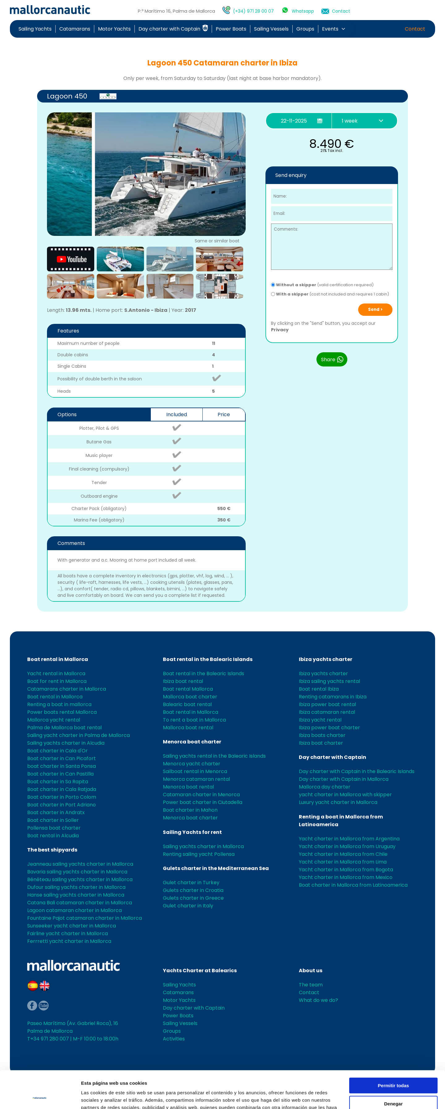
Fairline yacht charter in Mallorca (67, 933)
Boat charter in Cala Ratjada (61, 789)
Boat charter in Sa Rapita (57, 781)
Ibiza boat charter (321, 743)
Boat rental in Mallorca (57, 659)
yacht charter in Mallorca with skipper (345, 794)
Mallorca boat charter (190, 696)
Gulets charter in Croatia (193, 890)
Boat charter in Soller (53, 820)
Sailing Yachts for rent (192, 832)
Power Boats (231, 28)
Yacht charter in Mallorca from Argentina (349, 838)
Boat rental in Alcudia (53, 835)
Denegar (393, 1068)
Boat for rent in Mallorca (57, 681)
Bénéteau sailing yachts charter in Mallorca (80, 879)
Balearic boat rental (187, 704)
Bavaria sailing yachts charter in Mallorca (77, 871)
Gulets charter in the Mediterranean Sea (216, 868)
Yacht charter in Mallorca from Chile (343, 854)
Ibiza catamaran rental (327, 712)
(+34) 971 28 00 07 (253, 11)
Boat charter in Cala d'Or (57, 750)
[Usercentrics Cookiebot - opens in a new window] (40, 1097)
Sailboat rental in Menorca (195, 771)
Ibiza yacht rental (320, 719)
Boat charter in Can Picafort (61, 758)
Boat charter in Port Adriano (61, 804)
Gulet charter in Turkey (191, 882)
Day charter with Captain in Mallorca (343, 779)
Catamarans (74, 28)
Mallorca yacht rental (53, 719)
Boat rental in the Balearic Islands (207, 659)
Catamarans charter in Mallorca (66, 689)
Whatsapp (303, 11)
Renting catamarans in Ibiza (333, 696)
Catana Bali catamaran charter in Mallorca (79, 902)
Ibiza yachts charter (325, 659)
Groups (305, 28)
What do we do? (318, 1000)
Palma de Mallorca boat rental (64, 727)
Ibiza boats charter (322, 735)
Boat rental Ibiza (319, 689)
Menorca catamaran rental (196, 779)
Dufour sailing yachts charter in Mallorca (76, 887)
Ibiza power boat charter (329, 727)
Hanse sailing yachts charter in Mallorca (75, 894)
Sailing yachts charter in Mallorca (203, 846)
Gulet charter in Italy (188, 905)
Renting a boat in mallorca (59, 704)
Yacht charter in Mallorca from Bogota (346, 869)
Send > (375, 309)
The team (311, 984)
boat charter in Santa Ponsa (61, 766)
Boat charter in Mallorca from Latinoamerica (353, 885)
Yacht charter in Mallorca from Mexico (345, 877)
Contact (341, 11)
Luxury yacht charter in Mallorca (338, 802)
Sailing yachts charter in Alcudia (65, 743)
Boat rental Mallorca (188, 689)
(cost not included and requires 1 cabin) (330, 294)
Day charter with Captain (173, 28)
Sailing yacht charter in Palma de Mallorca (78, 735)
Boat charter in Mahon (190, 810)
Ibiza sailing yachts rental (329, 681)
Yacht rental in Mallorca (56, 673)
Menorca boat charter (192, 741)
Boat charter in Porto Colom (61, 797)
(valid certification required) (322, 285)
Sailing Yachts (35, 28)
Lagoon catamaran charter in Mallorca (74, 910)
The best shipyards (52, 849)
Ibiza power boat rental (327, 704)
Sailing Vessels (271, 28)
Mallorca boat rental (188, 727)
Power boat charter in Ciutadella (202, 802)
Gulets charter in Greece (193, 898)
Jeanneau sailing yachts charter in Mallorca (80, 864)
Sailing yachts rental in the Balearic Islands (214, 756)
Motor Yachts (114, 28)
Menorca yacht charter (191, 763)
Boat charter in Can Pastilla (60, 773)
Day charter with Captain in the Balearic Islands (356, 771)
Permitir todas (393, 1050)
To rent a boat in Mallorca (194, 719)
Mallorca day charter (324, 786)
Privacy (280, 330)
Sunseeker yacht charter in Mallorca (71, 925)
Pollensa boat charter (54, 827)
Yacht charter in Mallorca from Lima (343, 861)
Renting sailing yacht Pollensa (199, 854)
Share (332, 359)
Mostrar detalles (99, 1096)
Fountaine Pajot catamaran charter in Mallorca (84, 918)
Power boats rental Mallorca (62, 712)
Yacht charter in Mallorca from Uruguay (347, 846)
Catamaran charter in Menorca (201, 794)
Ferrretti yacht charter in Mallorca (69, 941)
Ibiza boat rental (183, 681)
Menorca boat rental (188, 786)
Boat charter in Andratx (56, 812)
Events (330, 28)
